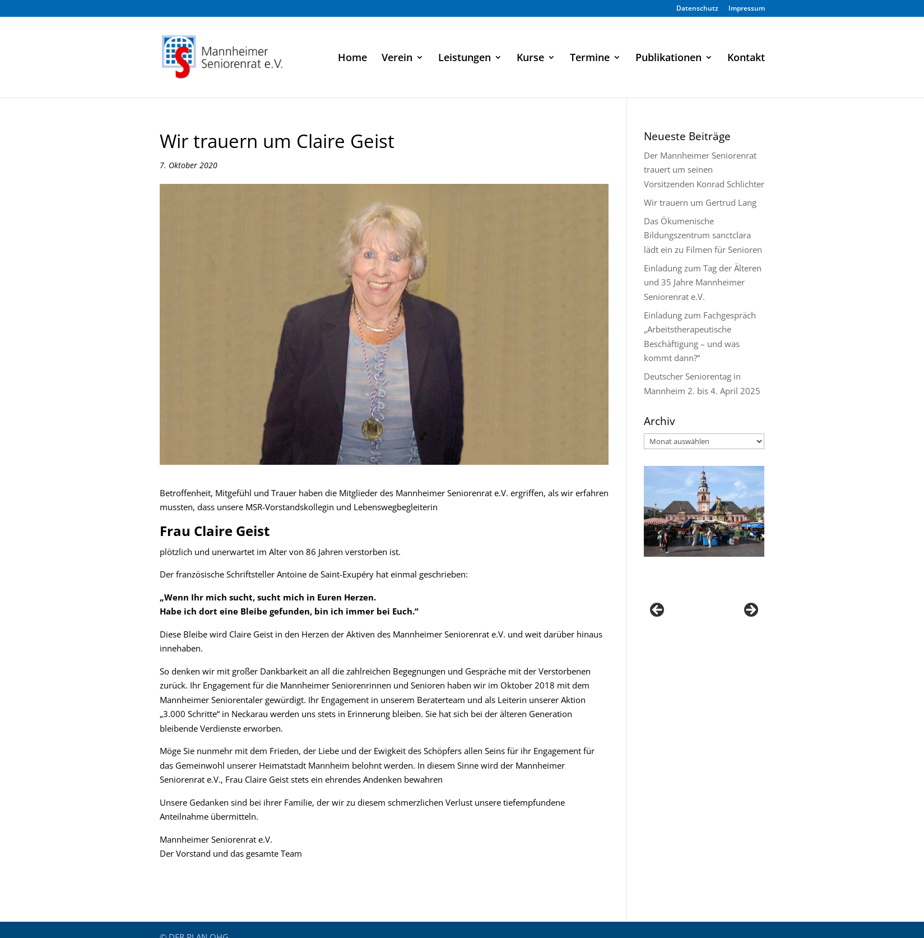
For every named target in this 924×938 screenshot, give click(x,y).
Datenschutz (697, 9)
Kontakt (746, 58)
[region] (704, 613)
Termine (590, 58)
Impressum (746, 9)
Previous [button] (657, 610)
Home (352, 58)
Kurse (530, 58)
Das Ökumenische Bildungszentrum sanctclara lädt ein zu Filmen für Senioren (703, 235)
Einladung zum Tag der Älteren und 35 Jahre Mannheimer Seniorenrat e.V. (703, 282)
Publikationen (668, 58)
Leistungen (464, 58)
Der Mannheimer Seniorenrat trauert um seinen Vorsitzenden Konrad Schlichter (704, 170)
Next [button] (750, 610)
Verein (397, 58)
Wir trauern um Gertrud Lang (700, 202)
